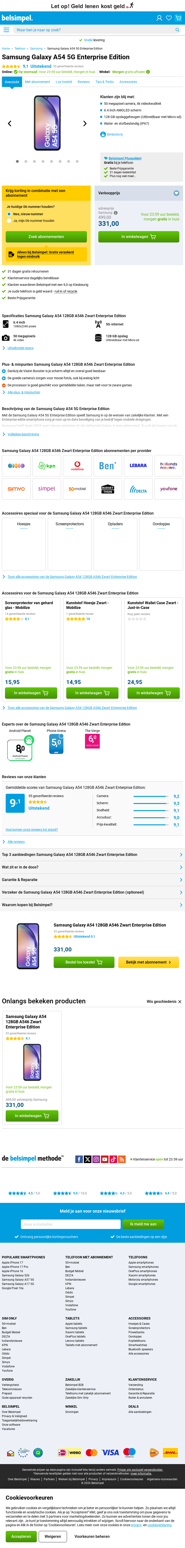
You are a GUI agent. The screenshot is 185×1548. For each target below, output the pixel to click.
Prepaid (7, 1393)
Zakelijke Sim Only (77, 1397)
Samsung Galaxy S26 (15, 1275)
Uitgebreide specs (17, 348)
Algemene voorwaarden (162, 1479)
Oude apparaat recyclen (17, 1397)
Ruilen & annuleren (140, 1397)
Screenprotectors (139, 1328)
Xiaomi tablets (74, 1332)
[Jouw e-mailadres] (71, 1224)
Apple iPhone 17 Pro (15, 1267)
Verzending (135, 1385)
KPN (68, 1284)
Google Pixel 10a (13, 1288)
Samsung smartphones (143, 1267)
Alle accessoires (138, 1353)
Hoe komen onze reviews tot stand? (32, 829)
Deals (133, 1406)
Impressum (109, 1479)
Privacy (93, 1479)
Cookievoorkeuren (131, 1479)
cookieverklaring (159, 1525)
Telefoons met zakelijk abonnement (88, 1393)
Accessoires (139, 1318)
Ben (67, 1267)
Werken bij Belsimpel (71, 1479)
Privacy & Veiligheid (14, 1416)
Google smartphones (141, 1284)
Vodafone (71, 1305)
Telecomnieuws (12, 1389)
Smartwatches (137, 1345)
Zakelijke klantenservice (80, 1389)
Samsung (36, 48)
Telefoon (19, 48)
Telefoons (137, 1257)
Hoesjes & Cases (139, 1323)
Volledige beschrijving (20, 434)
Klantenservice (142, 1379)
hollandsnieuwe (75, 1279)
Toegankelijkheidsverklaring (19, 1420)
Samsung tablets (76, 1328)
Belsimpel (11, 1406)
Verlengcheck (10, 1385)
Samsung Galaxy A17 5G (18, 1284)
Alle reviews (13, 842)
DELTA (69, 1275)
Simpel (69, 1296)
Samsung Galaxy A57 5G (18, 1279)
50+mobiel (72, 1262)
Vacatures (8, 1429)
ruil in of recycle (66, 291)
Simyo (69, 1301)
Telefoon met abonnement (89, 1257)
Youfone (70, 1309)
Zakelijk (72, 1379)
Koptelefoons (137, 1341)
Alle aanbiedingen (140, 1412)
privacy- (136, 1525)
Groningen (72, 1412)
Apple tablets (73, 1323)
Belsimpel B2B (74, 1385)
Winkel (71, 1406)
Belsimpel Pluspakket (125, 158)
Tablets (72, 1318)
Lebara (69, 1288)
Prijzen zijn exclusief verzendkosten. (140, 1469)
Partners (49, 1479)
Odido (69, 1292)
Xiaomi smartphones (142, 1275)
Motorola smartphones (143, 1279)
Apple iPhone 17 (12, 1262)
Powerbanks (136, 1332)
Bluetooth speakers (140, 1349)
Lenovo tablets (74, 1341)
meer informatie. (141, 1473)
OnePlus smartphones (142, 1271)
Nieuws (35, 1479)
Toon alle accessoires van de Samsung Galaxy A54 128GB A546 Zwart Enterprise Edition (69, 577)
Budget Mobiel (74, 1271)
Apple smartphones (141, 1262)
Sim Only (9, 1318)
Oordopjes (135, 1336)
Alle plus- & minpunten (21, 392)
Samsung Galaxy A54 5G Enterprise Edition (75, 48)
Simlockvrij (111, 134)
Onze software (11, 1424)
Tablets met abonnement (81, 1345)
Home (6, 48)
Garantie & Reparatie (141, 1393)
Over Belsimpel (11, 1412)
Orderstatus (135, 1389)
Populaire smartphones (23, 1257)
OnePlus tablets (75, 1336)
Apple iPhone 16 (12, 1271)
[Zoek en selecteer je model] (97, 30)
